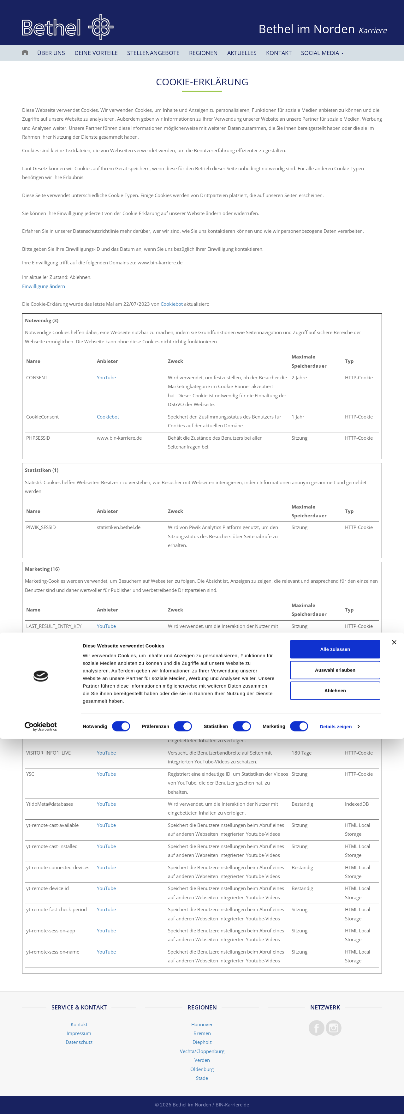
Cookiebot (172, 304)
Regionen (203, 53)
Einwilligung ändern (43, 286)
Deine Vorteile (96, 53)
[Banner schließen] (394, 1017)
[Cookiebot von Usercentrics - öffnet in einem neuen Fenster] (40, 1101)
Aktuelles (242, 53)
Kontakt (279, 53)
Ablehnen (335, 1065)
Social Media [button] (322, 53)
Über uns (51, 53)
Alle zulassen (335, 1024)
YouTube (106, 377)
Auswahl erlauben (335, 1045)
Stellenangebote (153, 53)
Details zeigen (336, 1101)
